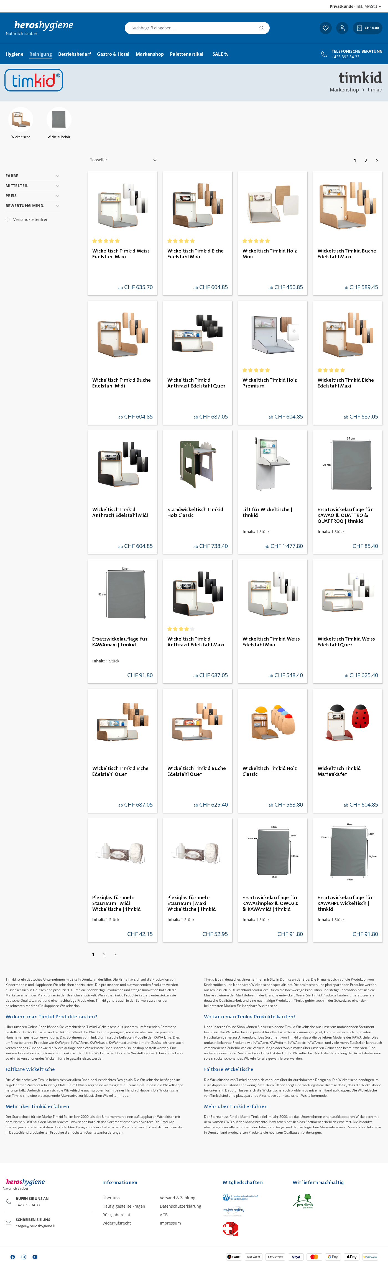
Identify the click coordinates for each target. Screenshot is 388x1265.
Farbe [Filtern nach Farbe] (33, 175)
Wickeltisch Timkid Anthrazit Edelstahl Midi (120, 513)
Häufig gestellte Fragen (124, 1206)
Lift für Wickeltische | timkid (267, 513)
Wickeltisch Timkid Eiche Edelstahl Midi (195, 254)
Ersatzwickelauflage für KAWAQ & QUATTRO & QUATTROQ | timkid (345, 515)
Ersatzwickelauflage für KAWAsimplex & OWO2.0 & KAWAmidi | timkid (270, 903)
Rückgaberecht (116, 1214)
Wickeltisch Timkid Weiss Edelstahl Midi (271, 642)
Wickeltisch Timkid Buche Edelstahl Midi (121, 383)
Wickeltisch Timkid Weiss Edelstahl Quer (346, 642)
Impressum (170, 1223)
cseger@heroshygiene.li (35, 1225)
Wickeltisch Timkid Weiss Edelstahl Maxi (121, 254)
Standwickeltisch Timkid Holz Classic (195, 513)
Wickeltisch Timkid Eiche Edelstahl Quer (120, 771)
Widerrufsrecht (117, 1223)
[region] (194, 124)
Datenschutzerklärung (180, 1206)
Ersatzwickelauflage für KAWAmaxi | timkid (119, 642)
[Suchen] (262, 28)
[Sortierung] (124, 160)
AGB (164, 1214)
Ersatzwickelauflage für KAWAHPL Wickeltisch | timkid (345, 903)
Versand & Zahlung (177, 1197)
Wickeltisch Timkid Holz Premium (269, 383)
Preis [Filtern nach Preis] (33, 195)
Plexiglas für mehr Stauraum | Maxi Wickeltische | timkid (191, 903)
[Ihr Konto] (342, 28)
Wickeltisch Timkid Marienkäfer (339, 771)
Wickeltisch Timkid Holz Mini (269, 254)
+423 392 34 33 (345, 56)
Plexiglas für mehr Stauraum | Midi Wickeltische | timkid (116, 903)
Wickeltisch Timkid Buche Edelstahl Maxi (347, 254)
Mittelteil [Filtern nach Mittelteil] (33, 185)
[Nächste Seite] (376, 160)
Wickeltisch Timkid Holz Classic (269, 771)
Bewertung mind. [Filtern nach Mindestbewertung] (33, 205)
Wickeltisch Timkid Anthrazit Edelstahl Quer (196, 383)
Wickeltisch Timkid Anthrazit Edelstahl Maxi (195, 642)
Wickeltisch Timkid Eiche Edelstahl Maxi (346, 383)
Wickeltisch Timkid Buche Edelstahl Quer (196, 771)
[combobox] (189, 28)
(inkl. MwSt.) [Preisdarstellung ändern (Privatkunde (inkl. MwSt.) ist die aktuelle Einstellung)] (353, 6)
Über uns (111, 1197)
